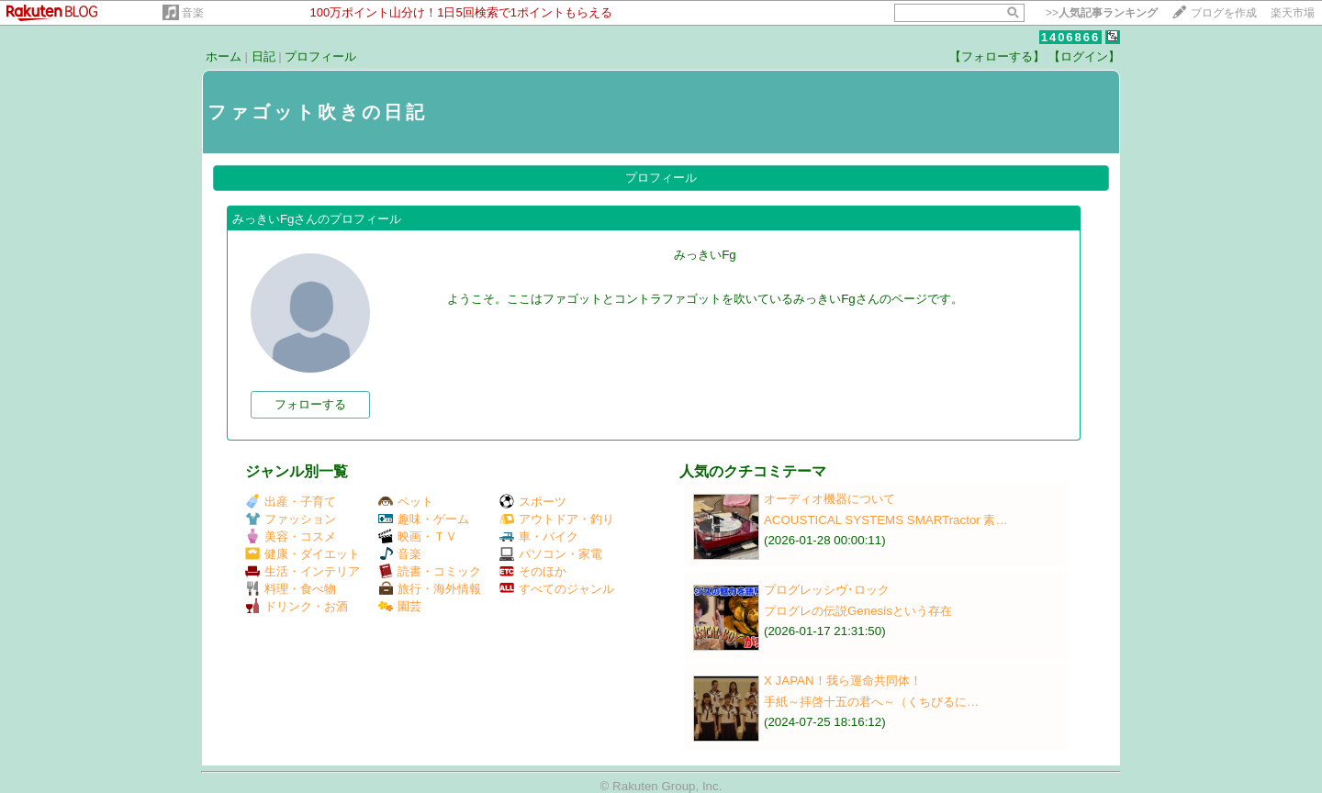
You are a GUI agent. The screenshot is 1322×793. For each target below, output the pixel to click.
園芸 (399, 606)
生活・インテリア (302, 571)
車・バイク (538, 536)
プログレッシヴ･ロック (827, 590)
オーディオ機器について (829, 499)
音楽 (193, 12)
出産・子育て (290, 501)
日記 (263, 56)
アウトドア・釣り (556, 519)
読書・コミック (429, 571)
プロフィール (320, 56)
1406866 (1071, 37)
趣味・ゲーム (423, 519)
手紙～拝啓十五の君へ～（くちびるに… (871, 702)
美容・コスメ (290, 536)
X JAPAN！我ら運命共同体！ (843, 680)
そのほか (532, 571)
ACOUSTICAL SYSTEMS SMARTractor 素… (886, 520)
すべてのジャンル (556, 589)
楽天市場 (1293, 12)
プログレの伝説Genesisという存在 (858, 611)
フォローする (310, 404)
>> (1102, 12)
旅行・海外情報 (429, 589)
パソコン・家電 (550, 554)
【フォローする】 (997, 56)
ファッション (290, 519)
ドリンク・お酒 (296, 606)
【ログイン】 (1084, 56)
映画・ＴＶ (417, 536)
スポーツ (532, 501)
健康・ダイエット (302, 554)
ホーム (223, 56)
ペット (405, 501)
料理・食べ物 (290, 589)
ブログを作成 (1224, 12)
